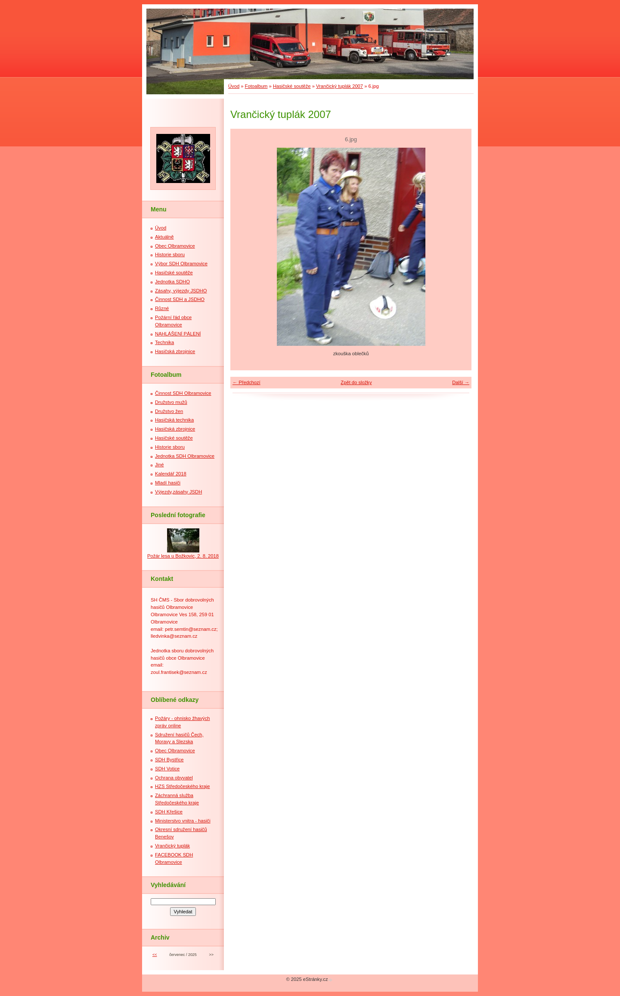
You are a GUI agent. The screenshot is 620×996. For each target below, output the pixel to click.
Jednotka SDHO (172, 281)
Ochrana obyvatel (174, 777)
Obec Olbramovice (175, 245)
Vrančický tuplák (172, 845)
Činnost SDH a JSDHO (180, 299)
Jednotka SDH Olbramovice (184, 456)
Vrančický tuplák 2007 (339, 86)
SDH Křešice (169, 811)
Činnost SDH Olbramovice (183, 393)
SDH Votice (167, 768)
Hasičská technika (174, 419)
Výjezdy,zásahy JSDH (178, 491)
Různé (162, 308)
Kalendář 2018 (170, 473)
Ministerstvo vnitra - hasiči (183, 820)
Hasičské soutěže (292, 86)
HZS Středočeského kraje (182, 786)
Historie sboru (170, 254)
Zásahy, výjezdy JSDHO (181, 290)
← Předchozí (246, 382)
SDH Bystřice (169, 759)
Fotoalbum (256, 86)
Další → (460, 382)
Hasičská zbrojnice (175, 351)
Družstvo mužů (171, 402)
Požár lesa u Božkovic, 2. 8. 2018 (183, 556)
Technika (164, 342)
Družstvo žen (169, 411)
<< (154, 955)
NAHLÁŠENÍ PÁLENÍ (178, 333)
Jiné (159, 464)
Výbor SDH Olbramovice (181, 263)
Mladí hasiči (167, 482)
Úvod (233, 86)
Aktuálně (164, 236)
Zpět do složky (356, 382)
